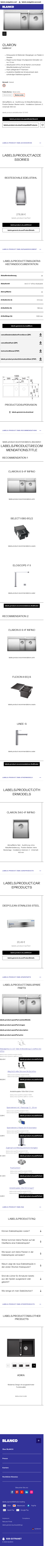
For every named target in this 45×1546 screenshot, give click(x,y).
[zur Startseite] (8, 7)
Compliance (26, 1518)
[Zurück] (8, 1366)
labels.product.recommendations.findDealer (22, 605)
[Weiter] (34, 1366)
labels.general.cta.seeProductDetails (21, 230)
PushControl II (15, 1167)
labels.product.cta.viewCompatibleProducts (20, 125)
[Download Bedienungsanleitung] (21, 351)
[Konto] (29, 2)
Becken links (7, 95)
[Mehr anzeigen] (21, 1231)
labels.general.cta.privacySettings (12, 1524)
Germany (36, 1529)
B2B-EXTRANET (14, 1538)
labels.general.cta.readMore (21, 325)
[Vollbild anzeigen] (4, 34)
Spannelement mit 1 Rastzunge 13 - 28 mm (22, 1107)
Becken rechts (19, 95)
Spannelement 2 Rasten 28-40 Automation (22, 1127)
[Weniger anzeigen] (40, 143)
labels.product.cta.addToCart (20, 224)
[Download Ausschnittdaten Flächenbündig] (21, 343)
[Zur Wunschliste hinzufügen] (42, 125)
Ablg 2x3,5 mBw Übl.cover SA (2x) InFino (22, 1071)
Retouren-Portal (7, 1521)
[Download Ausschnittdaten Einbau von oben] (21, 335)
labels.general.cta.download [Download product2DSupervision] (21, 412)
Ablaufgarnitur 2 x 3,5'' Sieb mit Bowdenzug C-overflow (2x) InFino (20, 1050)
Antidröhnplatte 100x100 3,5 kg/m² (21, 1188)
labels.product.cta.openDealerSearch (24, 119)
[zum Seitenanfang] (38, 1440)
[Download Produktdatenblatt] (21, 359)
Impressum (5, 1518)
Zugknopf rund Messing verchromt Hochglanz (22, 1147)
